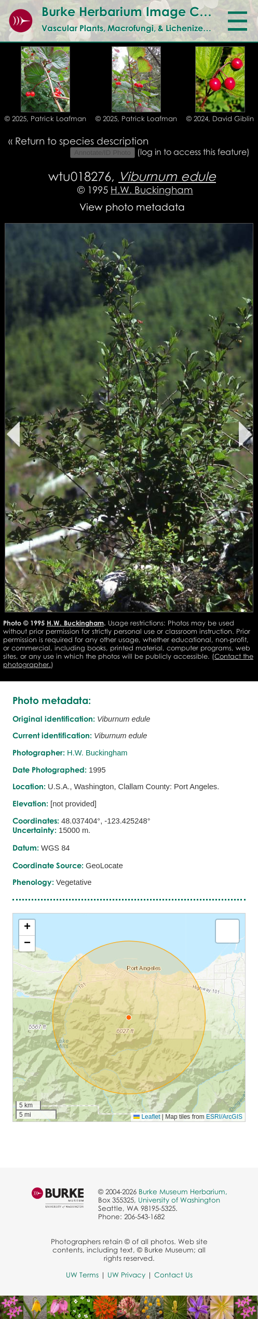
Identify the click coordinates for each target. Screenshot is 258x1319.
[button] (128, 1017)
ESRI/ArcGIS (224, 1116)
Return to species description (81, 141)
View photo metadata (132, 207)
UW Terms (82, 1275)
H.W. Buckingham (152, 189)
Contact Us (173, 1275)
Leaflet (146, 1116)
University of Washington (179, 1200)
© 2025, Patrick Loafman (45, 118)
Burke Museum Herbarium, (183, 1191)
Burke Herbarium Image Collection (146, 11)
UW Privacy (126, 1275)
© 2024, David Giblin (220, 118)
